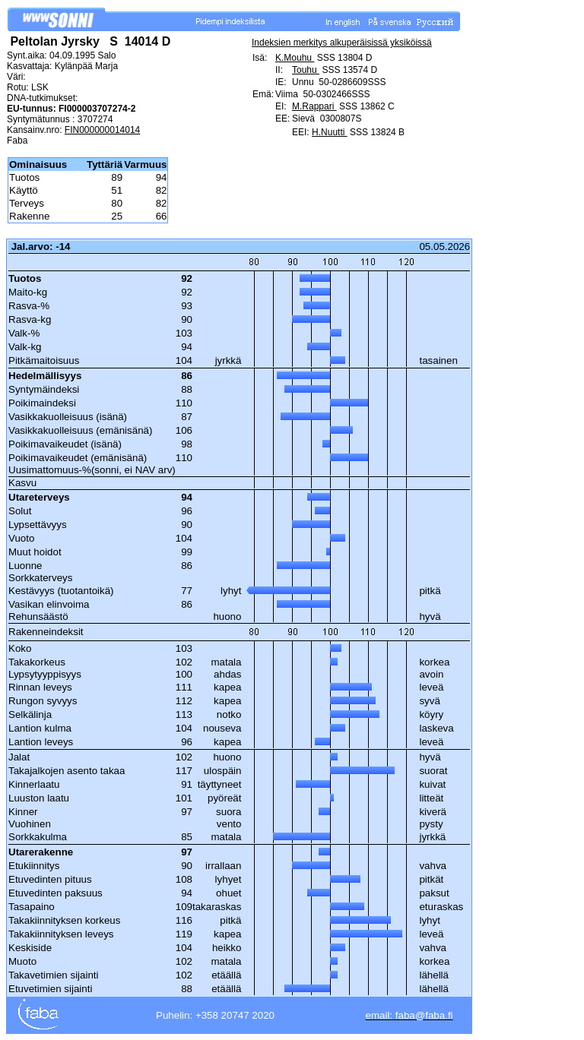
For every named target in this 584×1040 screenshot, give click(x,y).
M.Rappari (314, 106)
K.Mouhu (294, 57)
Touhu (305, 70)
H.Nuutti (330, 132)
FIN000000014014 (102, 130)
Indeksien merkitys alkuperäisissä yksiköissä (342, 42)
